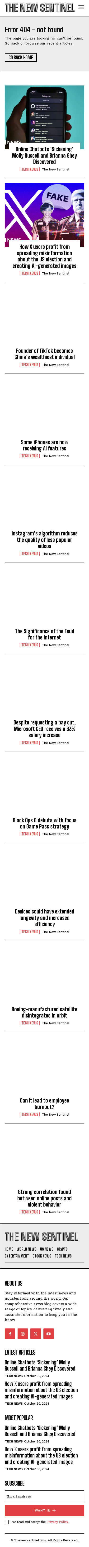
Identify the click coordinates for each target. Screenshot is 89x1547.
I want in (44, 1510)
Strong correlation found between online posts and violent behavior (44, 1198)
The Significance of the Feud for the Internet (44, 634)
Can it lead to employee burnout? (44, 1103)
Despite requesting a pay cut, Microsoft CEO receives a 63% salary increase (45, 728)
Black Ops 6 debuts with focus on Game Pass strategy (44, 823)
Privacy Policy (57, 1522)
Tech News (29, 169)
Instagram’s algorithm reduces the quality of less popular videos (45, 539)
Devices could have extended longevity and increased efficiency (44, 917)
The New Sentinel (55, 169)
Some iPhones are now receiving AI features (44, 445)
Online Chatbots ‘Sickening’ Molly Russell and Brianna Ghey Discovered (44, 155)
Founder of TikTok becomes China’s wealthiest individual (44, 354)
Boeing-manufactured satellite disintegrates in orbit (44, 1012)
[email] (44, 1496)
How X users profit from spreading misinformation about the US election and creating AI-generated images (44, 256)
